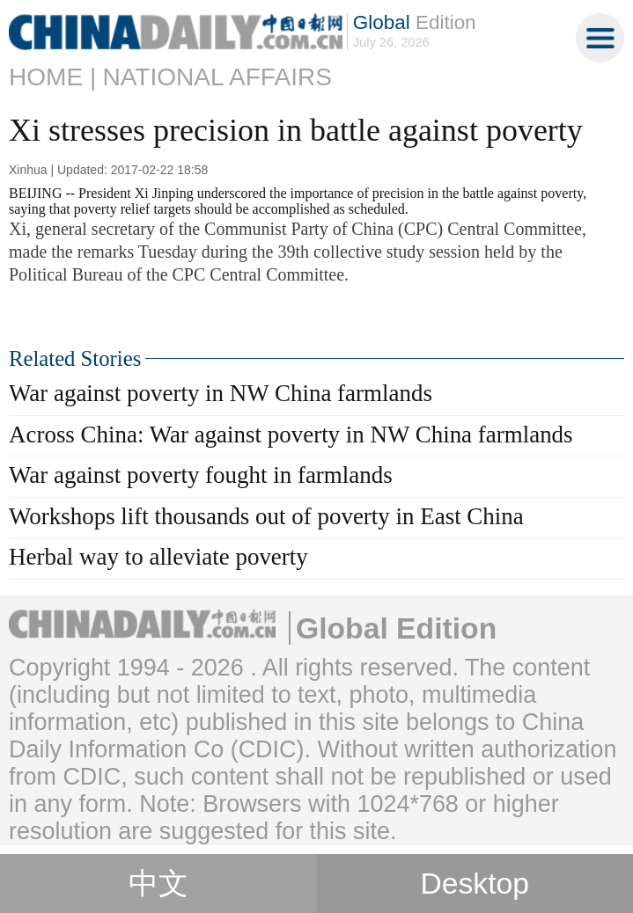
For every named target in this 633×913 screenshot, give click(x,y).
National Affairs (217, 77)
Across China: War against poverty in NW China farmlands (291, 434)
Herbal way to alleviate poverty (158, 557)
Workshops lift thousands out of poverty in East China (266, 516)
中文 (158, 883)
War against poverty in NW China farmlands (220, 393)
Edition (414, 22)
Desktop (474, 883)
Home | (52, 77)
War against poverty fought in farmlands (201, 475)
